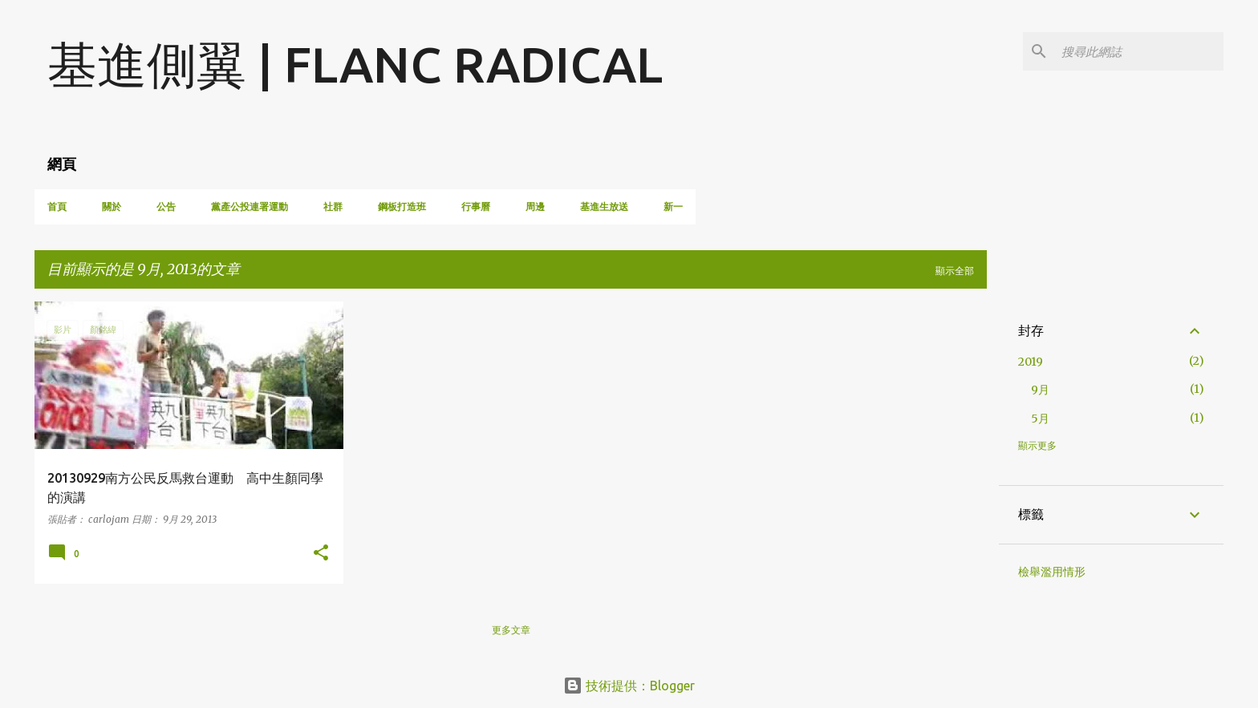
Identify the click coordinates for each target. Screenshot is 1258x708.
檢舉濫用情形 (1052, 571)
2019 (1030, 361)
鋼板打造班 (402, 206)
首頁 (57, 206)
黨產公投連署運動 (249, 206)
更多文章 (511, 630)
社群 (333, 206)
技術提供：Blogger (629, 685)
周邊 (535, 206)
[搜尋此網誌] (1139, 51)
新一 (673, 206)
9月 (1040, 389)
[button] (321, 553)
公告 (166, 206)
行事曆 (475, 206)
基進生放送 (604, 206)
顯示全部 (954, 270)
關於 (111, 206)
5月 (1040, 418)
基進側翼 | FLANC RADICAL (355, 64)
